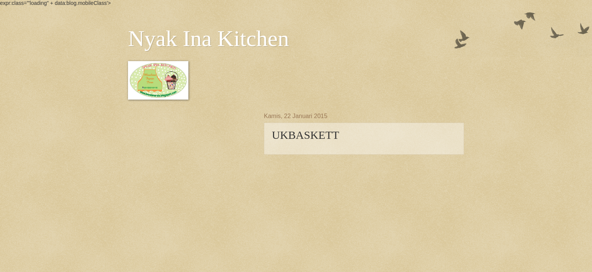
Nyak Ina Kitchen (208, 38)
